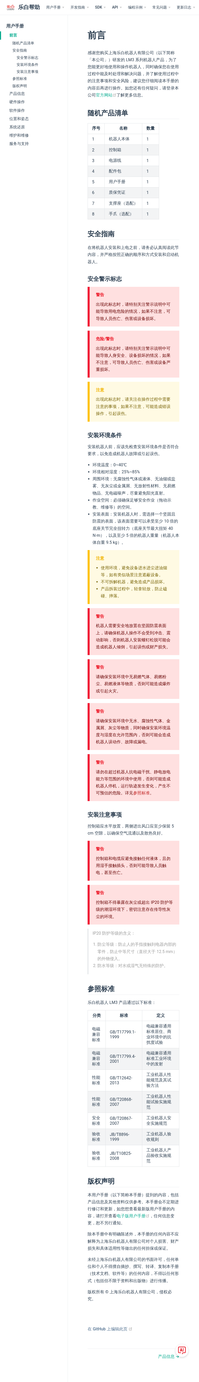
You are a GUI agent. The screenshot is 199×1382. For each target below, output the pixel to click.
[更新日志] (186, 7)
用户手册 (15, 26)
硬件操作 (17, 102)
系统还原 (17, 127)
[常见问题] (161, 7)
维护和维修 (19, 135)
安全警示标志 (27, 57)
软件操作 (17, 110)
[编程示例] (137, 7)
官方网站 (106, 95)
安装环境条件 (27, 64)
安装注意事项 (27, 72)
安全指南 (19, 50)
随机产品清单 (23, 43)
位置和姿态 (19, 118)
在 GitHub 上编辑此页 (110, 1329)
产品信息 (17, 93)
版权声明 (19, 86)
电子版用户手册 (133, 1215)
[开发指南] (79, 7)
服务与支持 (19, 143)
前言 (13, 35)
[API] (117, 7)
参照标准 (19, 79)
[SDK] (100, 7)
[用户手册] (55, 7)
